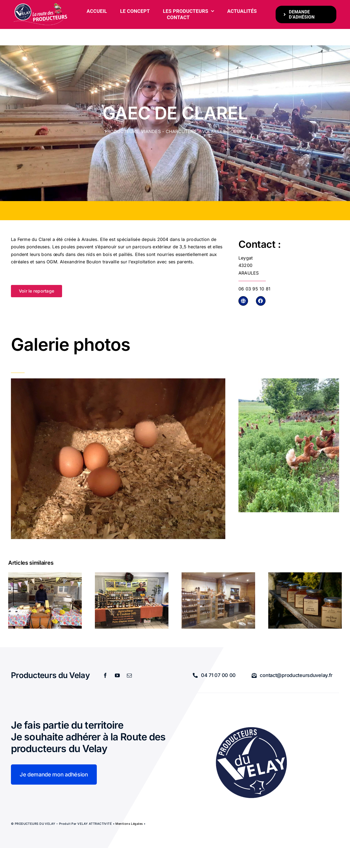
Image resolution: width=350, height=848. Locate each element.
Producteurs (121, 131)
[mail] (129, 675)
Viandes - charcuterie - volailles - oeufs (193, 131)
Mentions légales (129, 824)
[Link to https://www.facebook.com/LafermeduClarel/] (261, 301)
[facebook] (105, 675)
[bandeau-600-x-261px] (41, 5)
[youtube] (117, 675)
